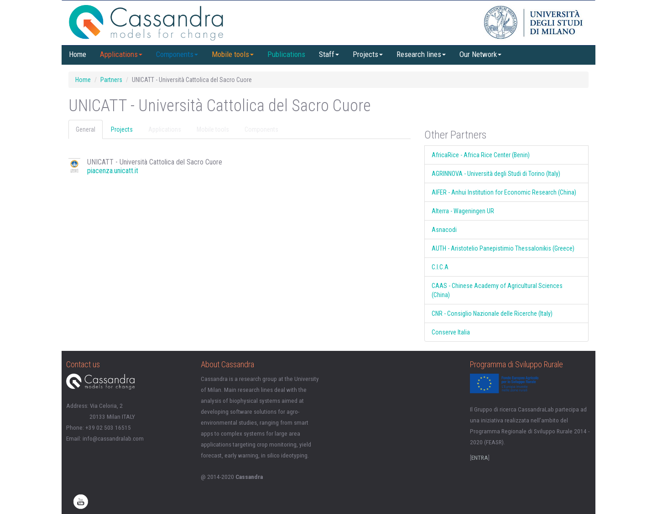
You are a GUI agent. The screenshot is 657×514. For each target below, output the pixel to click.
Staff (329, 54)
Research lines (421, 54)
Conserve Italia (451, 332)
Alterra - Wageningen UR (463, 211)
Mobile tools (233, 54)
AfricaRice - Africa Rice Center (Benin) (481, 155)
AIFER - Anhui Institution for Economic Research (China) (504, 192)
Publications (286, 54)
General (85, 129)
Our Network (480, 54)
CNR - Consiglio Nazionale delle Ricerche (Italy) (492, 313)
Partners (111, 79)
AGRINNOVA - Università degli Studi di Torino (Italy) (496, 173)
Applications (121, 54)
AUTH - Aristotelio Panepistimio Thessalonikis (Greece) (503, 248)
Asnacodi (444, 229)
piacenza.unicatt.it (112, 170)
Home (77, 54)
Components (177, 54)
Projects (368, 54)
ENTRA (479, 457)
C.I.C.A (440, 267)
